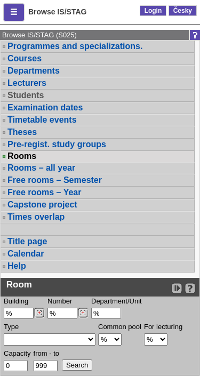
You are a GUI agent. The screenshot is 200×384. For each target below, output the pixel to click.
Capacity (17, 353)
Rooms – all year (41, 167)
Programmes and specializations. (74, 46)
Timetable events (42, 119)
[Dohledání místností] (83, 313)
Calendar (25, 253)
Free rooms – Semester (54, 180)
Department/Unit (116, 301)
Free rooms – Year (44, 192)
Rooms (21, 156)
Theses (22, 132)
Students (25, 95)
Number (59, 301)
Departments (33, 70)
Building (16, 301)
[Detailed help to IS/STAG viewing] (190, 288)
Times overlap (36, 216)
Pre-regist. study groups (56, 144)
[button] (14, 12)
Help (16, 265)
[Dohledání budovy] (39, 313)
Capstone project (42, 204)
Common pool (119, 327)
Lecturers (26, 82)
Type (11, 327)
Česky (182, 10)
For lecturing (163, 327)
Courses (24, 58)
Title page (27, 241)
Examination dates (45, 107)
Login (153, 10)
